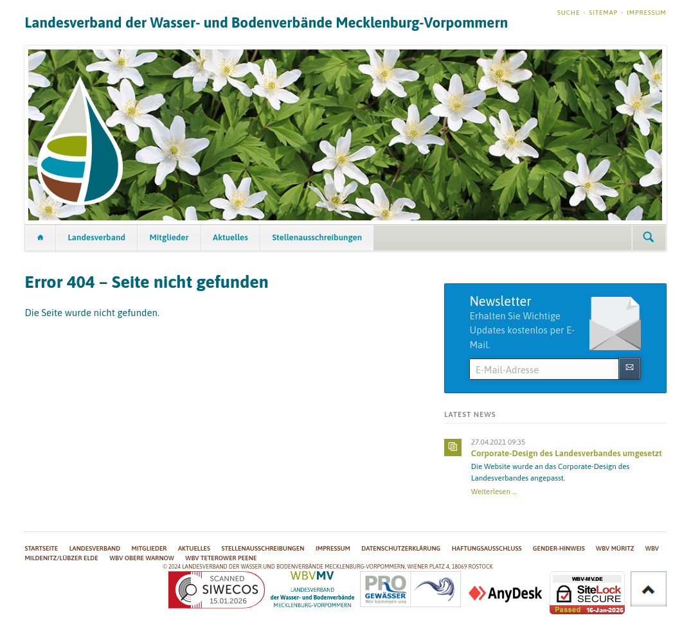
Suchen (648, 238)
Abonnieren (629, 368)
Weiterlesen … (494, 491)
